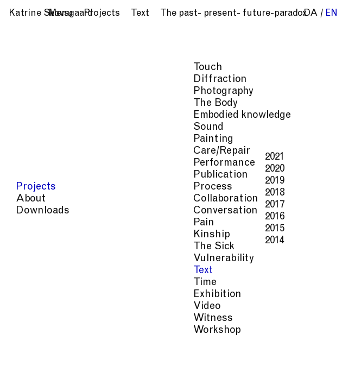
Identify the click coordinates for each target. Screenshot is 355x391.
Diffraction (219, 311)
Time (287, 344)
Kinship (296, 333)
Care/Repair (219, 322)
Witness (261, 355)
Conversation (223, 333)
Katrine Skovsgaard (51, 13)
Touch (311, 300)
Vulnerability (222, 344)
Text (263, 344)
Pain (266, 333)
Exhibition (216, 355)
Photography (274, 311)
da (310, 13)
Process (266, 322)
